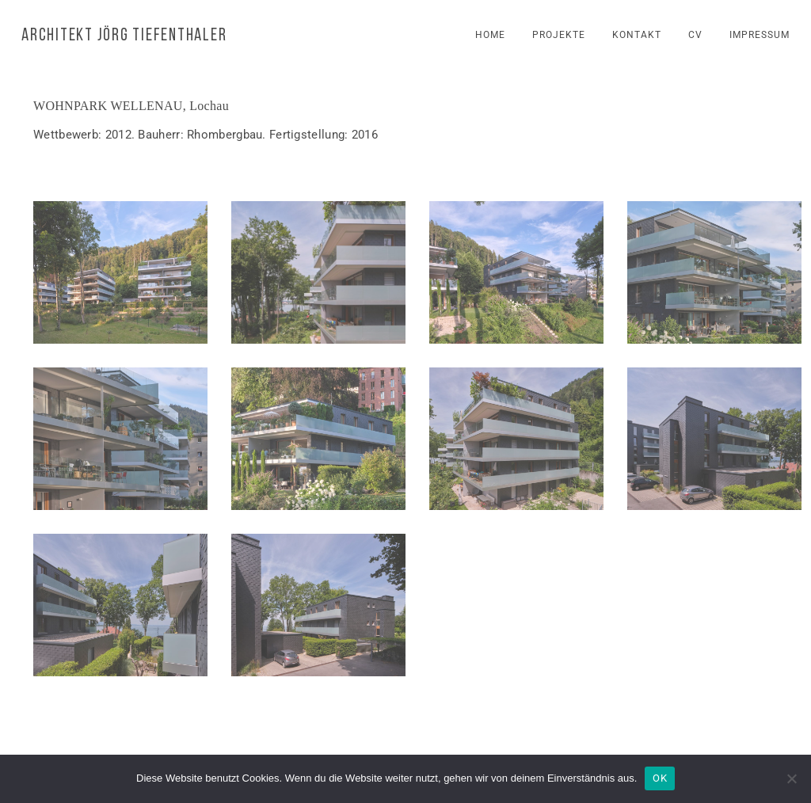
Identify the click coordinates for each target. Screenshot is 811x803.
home (490, 34)
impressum (759, 34)
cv (695, 34)
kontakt (636, 34)
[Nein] (791, 778)
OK (660, 778)
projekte (558, 34)
